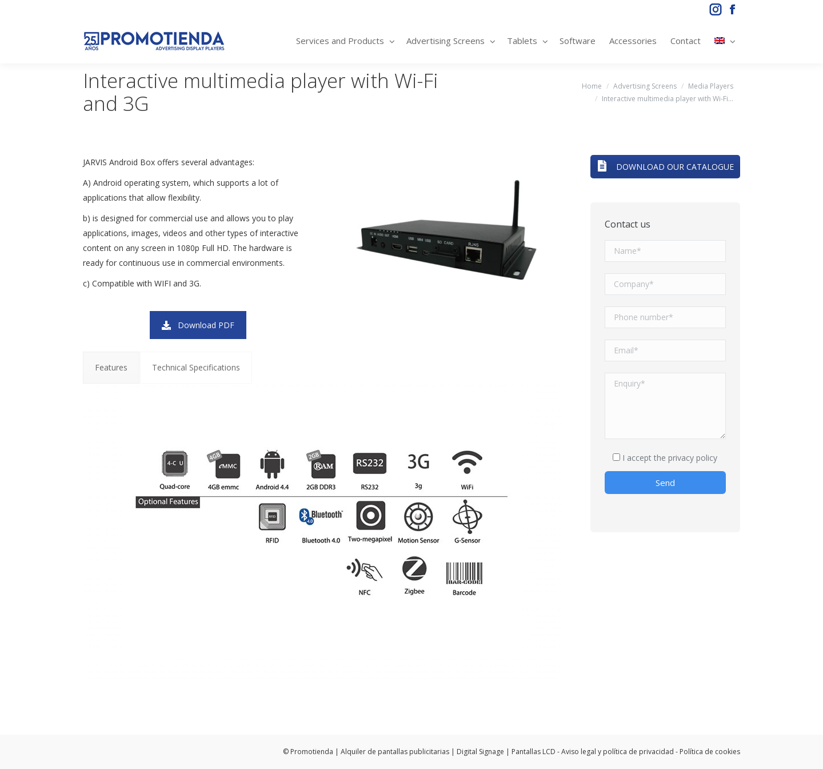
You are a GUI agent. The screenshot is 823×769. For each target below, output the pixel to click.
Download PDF (198, 325)
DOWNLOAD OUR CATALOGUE (665, 166)
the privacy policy (685, 457)
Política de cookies (710, 751)
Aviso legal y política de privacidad (617, 751)
